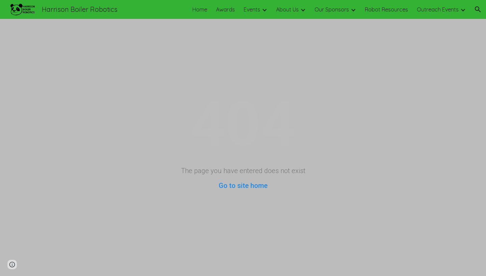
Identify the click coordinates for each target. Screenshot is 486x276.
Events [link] (252, 9)
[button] (478, 9)
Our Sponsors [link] (332, 9)
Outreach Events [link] (438, 9)
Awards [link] (225, 9)
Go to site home (243, 186)
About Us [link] (287, 9)
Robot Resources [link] (386, 9)
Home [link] (199, 9)
